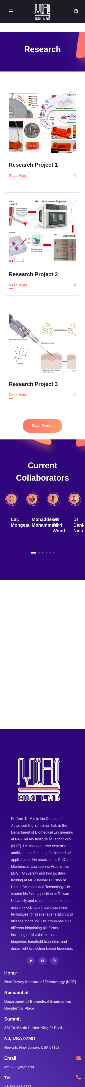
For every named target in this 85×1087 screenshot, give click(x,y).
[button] (76, 11)
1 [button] (33, 553)
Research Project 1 (33, 165)
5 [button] (50, 553)
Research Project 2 (33, 274)
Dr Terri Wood (59, 525)
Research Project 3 (33, 384)
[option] (53, 518)
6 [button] (53, 553)
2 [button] (39, 553)
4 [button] (46, 553)
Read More (18, 176)
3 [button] (43, 553)
